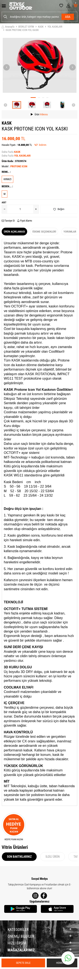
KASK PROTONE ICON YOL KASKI (22, 30)
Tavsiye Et (8, 220)
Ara (67, 17)
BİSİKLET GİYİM (26, 26)
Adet (4, 202)
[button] (33, 97)
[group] (39, 65)
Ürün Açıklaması (14, 231)
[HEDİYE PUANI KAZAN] (14, 827)
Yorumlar (69, 231)
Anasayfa (8, 26)
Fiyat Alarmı (24, 220)
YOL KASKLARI (55, 26)
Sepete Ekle (23, 962)
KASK (40, 26)
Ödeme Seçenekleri (44, 231)
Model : (14, 166)
